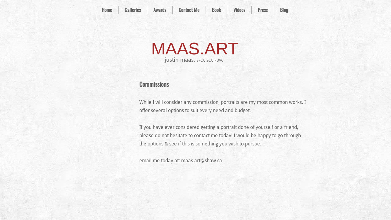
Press (263, 9)
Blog (284, 9)
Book (216, 9)
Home (107, 9)
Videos (239, 9)
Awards (159, 9)
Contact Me (189, 9)
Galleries (133, 9)
